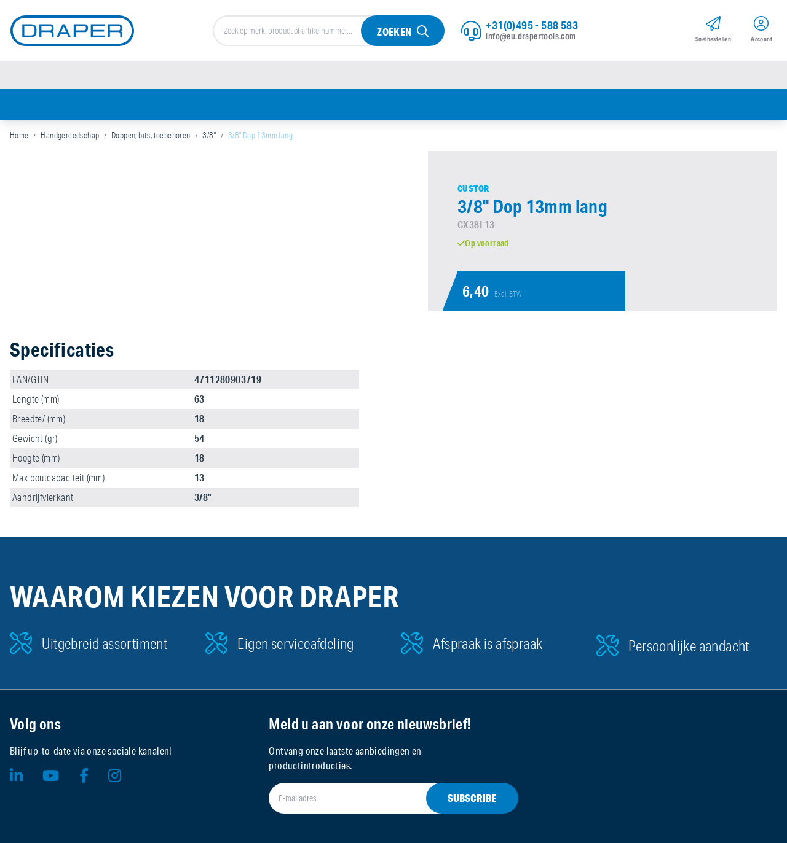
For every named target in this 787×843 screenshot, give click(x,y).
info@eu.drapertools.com (530, 36)
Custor (473, 188)
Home (19, 135)
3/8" (209, 135)
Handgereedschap (70, 135)
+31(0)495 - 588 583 (532, 25)
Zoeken (394, 31)
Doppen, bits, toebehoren (151, 135)
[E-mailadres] (378, 798)
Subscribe (472, 797)
